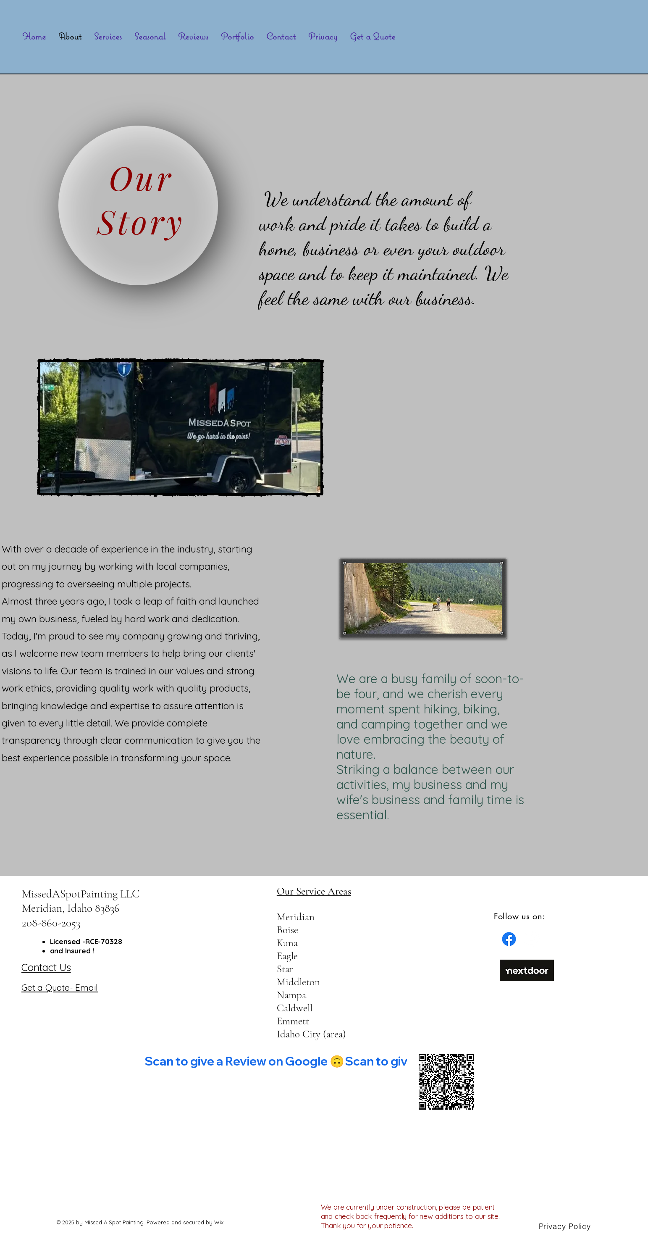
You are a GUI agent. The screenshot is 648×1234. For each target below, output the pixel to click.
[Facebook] (509, 939)
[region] (142, 203)
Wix (218, 1222)
